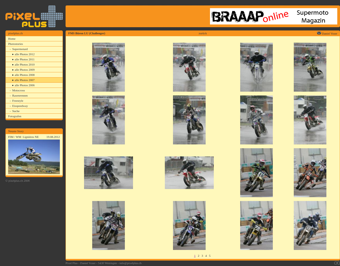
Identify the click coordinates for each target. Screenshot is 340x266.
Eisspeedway (20, 105)
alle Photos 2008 (25, 74)
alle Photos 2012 (25, 54)
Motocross (18, 90)
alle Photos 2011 (25, 59)
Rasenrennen (20, 95)
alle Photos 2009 (25, 69)
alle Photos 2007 (25, 80)
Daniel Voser (329, 33)
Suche (16, 111)
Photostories (15, 43)
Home (12, 38)
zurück (203, 33)
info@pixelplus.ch (130, 263)
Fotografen (14, 116)
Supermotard (20, 49)
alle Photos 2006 (25, 85)
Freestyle (17, 100)
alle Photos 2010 (25, 64)
